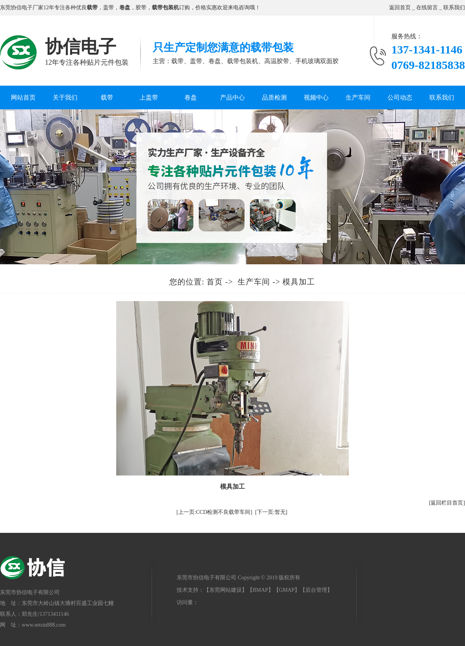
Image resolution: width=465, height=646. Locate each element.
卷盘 (190, 97)
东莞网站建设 (225, 590)
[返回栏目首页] (447, 503)
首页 (215, 281)
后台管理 (316, 590)
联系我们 (454, 7)
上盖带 (149, 97)
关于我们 (65, 97)
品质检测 (274, 97)
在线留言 (427, 7)
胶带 (141, 7)
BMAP (260, 590)
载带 (107, 97)
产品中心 (232, 97)
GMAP (286, 590)
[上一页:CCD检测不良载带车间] (214, 512)
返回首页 (400, 7)
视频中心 (316, 97)
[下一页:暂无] (271, 512)
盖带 (108, 7)
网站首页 (23, 97)
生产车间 (358, 97)
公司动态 (400, 97)
